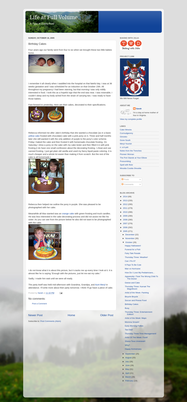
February (129, 381)
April (127, 373)
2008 (125, 220)
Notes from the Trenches (131, 151)
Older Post (106, 315)
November (130, 238)
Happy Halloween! (133, 246)
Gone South (125, 140)
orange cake (68, 213)
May (127, 369)
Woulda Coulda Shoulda (130, 168)
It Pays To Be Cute (133, 265)
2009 (125, 216)
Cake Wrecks (126, 130)
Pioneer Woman (127, 154)
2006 (125, 227)
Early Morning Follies (134, 326)
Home (71, 315)
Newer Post (35, 315)
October (129, 242)
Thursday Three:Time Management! (140, 334)
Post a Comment (39, 304)
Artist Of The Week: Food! (136, 337)
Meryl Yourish (126, 144)
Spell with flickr (126, 165)
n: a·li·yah (124, 147)
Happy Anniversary (133, 349)
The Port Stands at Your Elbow (133, 158)
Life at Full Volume (54, 17)
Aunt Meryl (100, 285)
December (130, 234)
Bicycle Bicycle (131, 297)
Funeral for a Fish (132, 249)
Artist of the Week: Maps (135, 318)
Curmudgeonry (126, 133)
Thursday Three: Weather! (136, 257)
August (128, 358)
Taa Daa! (129, 330)
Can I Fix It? (130, 261)
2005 (125, 231)
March (128, 377)
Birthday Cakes (131, 304)
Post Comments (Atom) (50, 321)
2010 (125, 212)
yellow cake (34, 136)
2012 (125, 204)
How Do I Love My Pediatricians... (140, 273)
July (127, 361)
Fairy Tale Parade (132, 253)
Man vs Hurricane (132, 269)
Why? (127, 345)
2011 (125, 208)
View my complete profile (131, 119)
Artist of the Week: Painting (137, 293)
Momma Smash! (132, 322)
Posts (125, 179)
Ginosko (123, 137)
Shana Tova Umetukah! (135, 341)
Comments (127, 184)
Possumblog (125, 161)
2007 (125, 223)
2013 (125, 200)
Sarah (139, 109)
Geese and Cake (132, 283)
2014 (125, 196)
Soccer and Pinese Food (136, 300)
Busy (127, 308)
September (130, 354)
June (127, 365)
